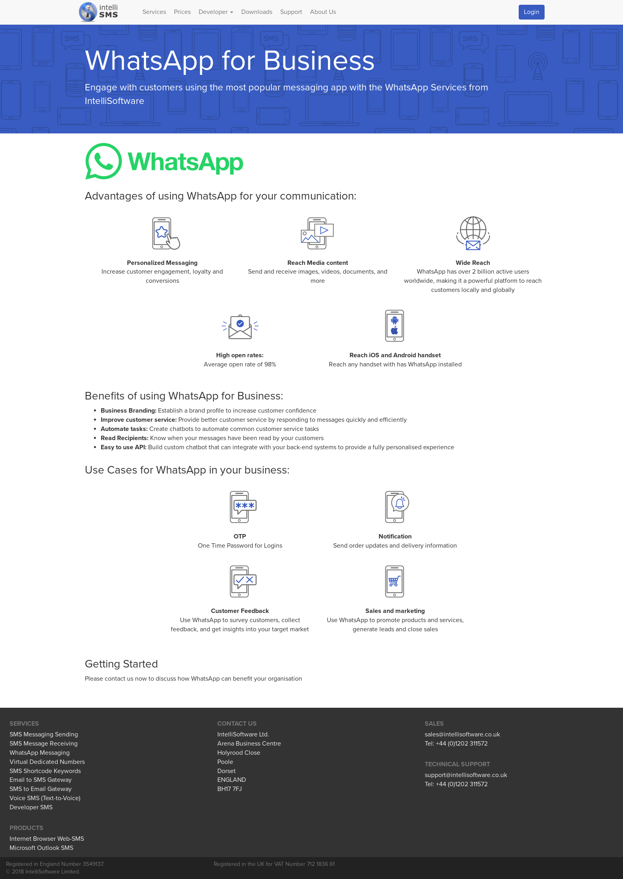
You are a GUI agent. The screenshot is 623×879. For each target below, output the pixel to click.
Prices (182, 12)
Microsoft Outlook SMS (41, 848)
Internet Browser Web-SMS (47, 839)
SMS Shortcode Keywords (45, 771)
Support (291, 12)
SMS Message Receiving (44, 744)
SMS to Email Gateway (41, 789)
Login (531, 12)
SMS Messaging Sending (44, 734)
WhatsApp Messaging (40, 753)
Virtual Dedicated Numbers (47, 762)
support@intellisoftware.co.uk (466, 775)
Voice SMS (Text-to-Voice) (45, 798)
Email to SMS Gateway (41, 780)
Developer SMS (31, 807)
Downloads (256, 12)
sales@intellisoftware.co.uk (462, 734)
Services (154, 12)
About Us (323, 12)
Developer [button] (216, 12)
